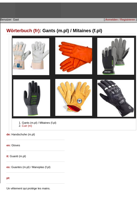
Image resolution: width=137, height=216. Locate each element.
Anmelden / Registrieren (120, 19)
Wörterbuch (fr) (23, 30)
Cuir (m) (27, 125)
